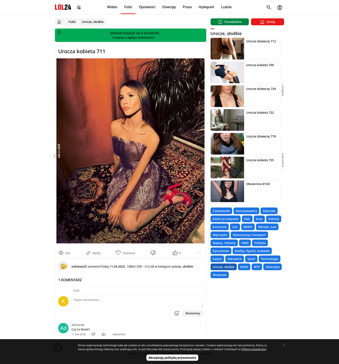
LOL (235, 227)
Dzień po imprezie (226, 219)
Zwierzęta (272, 267)
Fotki (128, 7)
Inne (259, 219)
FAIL (247, 219)
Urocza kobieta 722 (260, 112)
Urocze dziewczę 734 (261, 89)
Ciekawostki (221, 211)
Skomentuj (192, 313)
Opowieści (147, 7)
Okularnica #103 (258, 184)
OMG (245, 243)
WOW (244, 267)
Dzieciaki (269, 211)
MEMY (248, 227)
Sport (251, 259)
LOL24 (63, 7)
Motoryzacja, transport (249, 235)
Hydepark (206, 7)
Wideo (112, 7)
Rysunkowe (221, 251)
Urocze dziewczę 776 (261, 136)
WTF (257, 267)
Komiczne (220, 227)
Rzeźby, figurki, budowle (252, 251)
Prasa (187, 7)
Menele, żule (267, 227)
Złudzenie (220, 275)
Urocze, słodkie (224, 267)
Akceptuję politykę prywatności (172, 358)
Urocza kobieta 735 (260, 160)
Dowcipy (169, 7)
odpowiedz (119, 334)
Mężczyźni (220, 235)
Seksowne (234, 259)
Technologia (269, 259)
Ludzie (226, 7)
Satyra (217, 259)
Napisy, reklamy (224, 243)
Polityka (260, 243)
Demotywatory (246, 211)
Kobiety (273, 219)
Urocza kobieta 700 (260, 65)
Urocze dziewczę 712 (261, 41)
